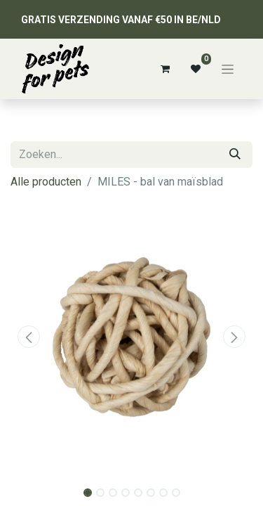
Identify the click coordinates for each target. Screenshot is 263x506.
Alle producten (46, 181)
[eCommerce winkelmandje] (164, 69)
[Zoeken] (234, 154)
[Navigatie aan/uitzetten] (227, 69)
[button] (29, 336)
